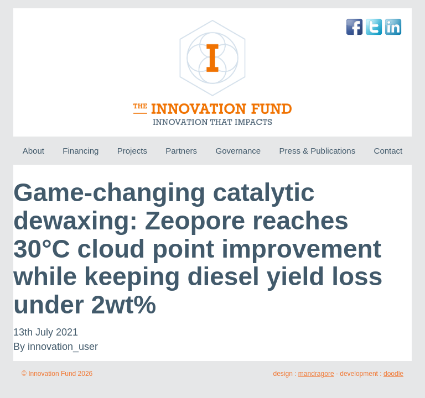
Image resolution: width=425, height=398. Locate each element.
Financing (81, 150)
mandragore (316, 374)
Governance (238, 150)
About (33, 150)
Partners (181, 150)
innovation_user (63, 346)
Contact (388, 150)
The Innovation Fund (213, 72)
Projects (132, 150)
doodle (393, 374)
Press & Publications (317, 150)
